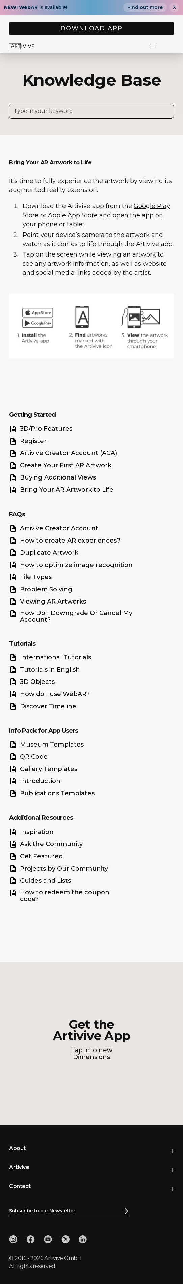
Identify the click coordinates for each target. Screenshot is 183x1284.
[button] (153, 46)
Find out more (145, 7)
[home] (21, 46)
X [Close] (174, 7)
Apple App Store (73, 215)
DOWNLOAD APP (91, 28)
